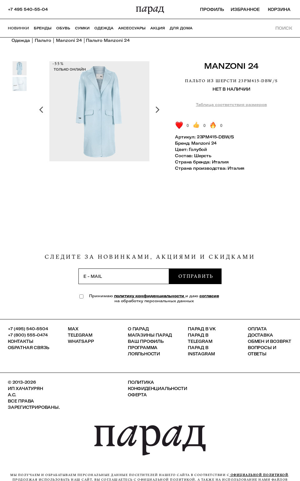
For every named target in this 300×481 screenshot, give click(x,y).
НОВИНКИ (18, 28)
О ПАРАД (138, 328)
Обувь (63, 28)
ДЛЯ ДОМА (181, 28)
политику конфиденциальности (149, 295)
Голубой (198, 149)
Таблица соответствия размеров (231, 104)
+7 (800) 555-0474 (28, 335)
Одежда (103, 28)
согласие (209, 295)
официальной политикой (258, 475)
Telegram (80, 335)
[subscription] (123, 276)
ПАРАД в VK (202, 328)
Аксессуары (132, 28)
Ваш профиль (146, 341)
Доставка (260, 335)
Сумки (82, 28)
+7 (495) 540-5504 (28, 328)
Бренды (43, 28)
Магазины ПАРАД (150, 335)
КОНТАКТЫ (20, 341)
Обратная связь (28, 347)
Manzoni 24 (231, 66)
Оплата (257, 328)
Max (73, 328)
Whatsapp (81, 341)
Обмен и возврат (269, 341)
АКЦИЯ (157, 28)
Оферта (137, 394)
